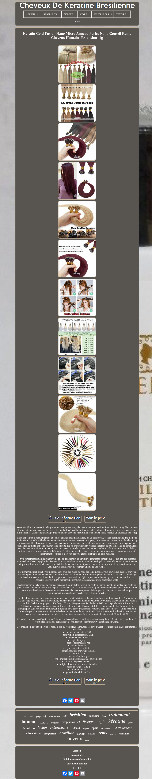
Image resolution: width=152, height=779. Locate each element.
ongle (100, 721)
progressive (50, 733)
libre (130, 723)
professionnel (71, 722)
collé (25, 717)
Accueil (77, 750)
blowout (81, 734)
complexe (55, 723)
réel (31, 716)
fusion (42, 728)
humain (29, 721)
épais (95, 728)
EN (74, 768)
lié (64, 715)
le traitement (122, 728)
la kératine (33, 733)
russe (87, 740)
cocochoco (124, 733)
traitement (119, 714)
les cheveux (106, 728)
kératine (116, 721)
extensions (59, 727)
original (86, 728)
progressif (41, 716)
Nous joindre (77, 755)
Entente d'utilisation (77, 763)
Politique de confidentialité (77, 759)
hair (104, 716)
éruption (29, 728)
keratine (113, 734)
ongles (91, 733)
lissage (88, 722)
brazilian (66, 732)
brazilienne (44, 723)
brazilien (94, 715)
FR (79, 768)
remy (102, 732)
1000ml (75, 728)
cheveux (73, 738)
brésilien (77, 714)
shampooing (54, 716)
